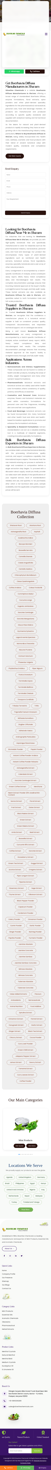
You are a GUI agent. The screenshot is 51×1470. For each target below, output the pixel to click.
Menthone (38, 786)
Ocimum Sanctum (25, 656)
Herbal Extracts (8, 1329)
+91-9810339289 (15, 1401)
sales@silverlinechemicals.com (21, 1406)
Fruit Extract (16, 807)
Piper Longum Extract (25, 876)
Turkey (14, 1202)
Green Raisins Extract (25, 826)
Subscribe (37, 1451)
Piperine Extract (25, 882)
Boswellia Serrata (25, 550)
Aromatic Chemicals (10, 1318)
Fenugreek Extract (16, 1025)
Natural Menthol (8, 1355)
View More (31, 1146)
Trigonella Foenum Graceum (25, 712)
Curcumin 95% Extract (25, 844)
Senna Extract (16, 801)
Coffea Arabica (15, 587)
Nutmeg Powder (35, 932)
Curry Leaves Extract (25, 1075)
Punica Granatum (26, 675)
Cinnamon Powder (35, 919)
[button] (20, 1154)
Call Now (35, 71)
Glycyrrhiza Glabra (25, 625)
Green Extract (25, 820)
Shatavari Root (16, 525)
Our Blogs (6, 1285)
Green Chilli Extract (25, 1050)
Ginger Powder (15, 932)
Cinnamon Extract (16, 1019)
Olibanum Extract (35, 894)
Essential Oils (7, 1315)
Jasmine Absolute (25, 944)
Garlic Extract (36, 1025)
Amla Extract (17, 832)
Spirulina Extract (25, 1012)
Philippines (20, 1183)
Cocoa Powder (36, 1037)
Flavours (38, 994)
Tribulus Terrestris (19, 706)
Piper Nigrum (37, 668)
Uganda (9, 1177)
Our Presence (7, 1278)
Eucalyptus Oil (7, 1366)
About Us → (9, 1248)
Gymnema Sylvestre (25, 631)
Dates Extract (34, 807)
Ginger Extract (14, 1031)
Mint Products (7, 1311)
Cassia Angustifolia (25, 563)
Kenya (43, 1183)
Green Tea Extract (15, 863)
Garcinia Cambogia (25, 612)
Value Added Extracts (18, 994)
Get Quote (19, 1146)
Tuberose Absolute (25, 981)
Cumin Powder (16, 925)
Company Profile (8, 1274)
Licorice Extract (15, 869)
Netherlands (13, 1196)
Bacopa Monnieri (25, 544)
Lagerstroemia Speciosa (25, 637)
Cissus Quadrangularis (25, 581)
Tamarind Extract (26, 1068)
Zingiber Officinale (25, 724)
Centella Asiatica (25, 569)
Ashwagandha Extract (25, 768)
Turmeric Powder (36, 938)
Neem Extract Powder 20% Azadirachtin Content (24, 794)
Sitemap (5, 1281)
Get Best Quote (15, 156)
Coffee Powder (26, 1081)
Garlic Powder (35, 925)
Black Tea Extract (35, 1031)
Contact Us (6, 1288)
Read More (25, 1209)
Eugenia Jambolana (25, 606)
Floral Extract (35, 801)
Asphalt (37, 531)
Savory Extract (35, 1062)
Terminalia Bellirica (25, 687)
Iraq (42, 1189)
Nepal (27, 1196)
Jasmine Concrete (25, 950)
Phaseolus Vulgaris (25, 662)
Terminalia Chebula (25, 693)
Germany (41, 1177)
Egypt (32, 1183)
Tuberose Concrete (25, 988)
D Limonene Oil (8, 1369)
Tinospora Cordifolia (26, 699)
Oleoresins (6, 1322)
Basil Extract (34, 832)
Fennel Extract (36, 1019)
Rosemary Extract (16, 888)
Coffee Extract (15, 851)
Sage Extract (37, 888)
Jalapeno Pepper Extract (25, 1056)
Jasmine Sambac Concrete (25, 963)
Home (4, 1270)
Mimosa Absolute (25, 969)
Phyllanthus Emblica (17, 668)
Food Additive (35, 1006)
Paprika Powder (14, 938)
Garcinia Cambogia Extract (25, 780)
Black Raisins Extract (25, 813)
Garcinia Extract (35, 851)
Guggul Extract (37, 863)
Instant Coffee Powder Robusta (25, 762)
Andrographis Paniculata (25, 737)
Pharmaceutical (8, 1325)
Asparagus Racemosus (25, 743)
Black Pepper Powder (25, 901)
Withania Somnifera (25, 718)
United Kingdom (25, 1177)
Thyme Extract (15, 894)
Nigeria (32, 1189)
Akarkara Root (35, 525)
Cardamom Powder (25, 913)
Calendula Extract (25, 774)
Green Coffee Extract (17, 786)
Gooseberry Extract (25, 857)
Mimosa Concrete (25, 975)
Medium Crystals (9, 1362)
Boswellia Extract (25, 838)
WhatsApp (25, 1468)
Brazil (7, 1183)
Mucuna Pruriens (25, 650)
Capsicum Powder (25, 907)
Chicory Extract (16, 1037)
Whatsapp (14, 71)
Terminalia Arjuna (25, 681)
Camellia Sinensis (25, 556)
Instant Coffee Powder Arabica (25, 755)
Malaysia (38, 1196)
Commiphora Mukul (25, 594)
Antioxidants (16, 1000)
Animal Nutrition (16, 1006)
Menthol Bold (7, 1359)
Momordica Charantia (25, 643)
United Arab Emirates (15, 1189)
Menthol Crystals (9, 1351)
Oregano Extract (35, 869)
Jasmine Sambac (25, 957)
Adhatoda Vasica (25, 730)
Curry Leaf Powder (25, 1044)
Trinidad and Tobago (31, 1202)
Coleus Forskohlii (35, 587)
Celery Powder (14, 919)
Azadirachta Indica (25, 538)
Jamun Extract (16, 1062)
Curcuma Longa (25, 600)
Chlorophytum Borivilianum (25, 575)
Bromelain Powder (15, 749)
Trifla (37, 706)
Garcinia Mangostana (25, 619)
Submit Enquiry (25, 213)
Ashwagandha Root (18, 531)
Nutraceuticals (34, 1000)
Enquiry (42, 1468)
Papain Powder (37, 749)
